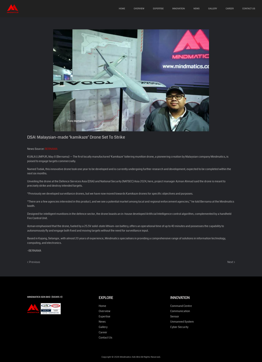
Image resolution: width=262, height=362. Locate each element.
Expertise (158, 8)
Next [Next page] (231, 262)
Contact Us (248, 8)
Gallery (212, 8)
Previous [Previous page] (33, 262)
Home (122, 8)
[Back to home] (12, 8)
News (196, 8)
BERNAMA (51, 149)
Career (230, 8)
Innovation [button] (178, 8)
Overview (139, 8)
